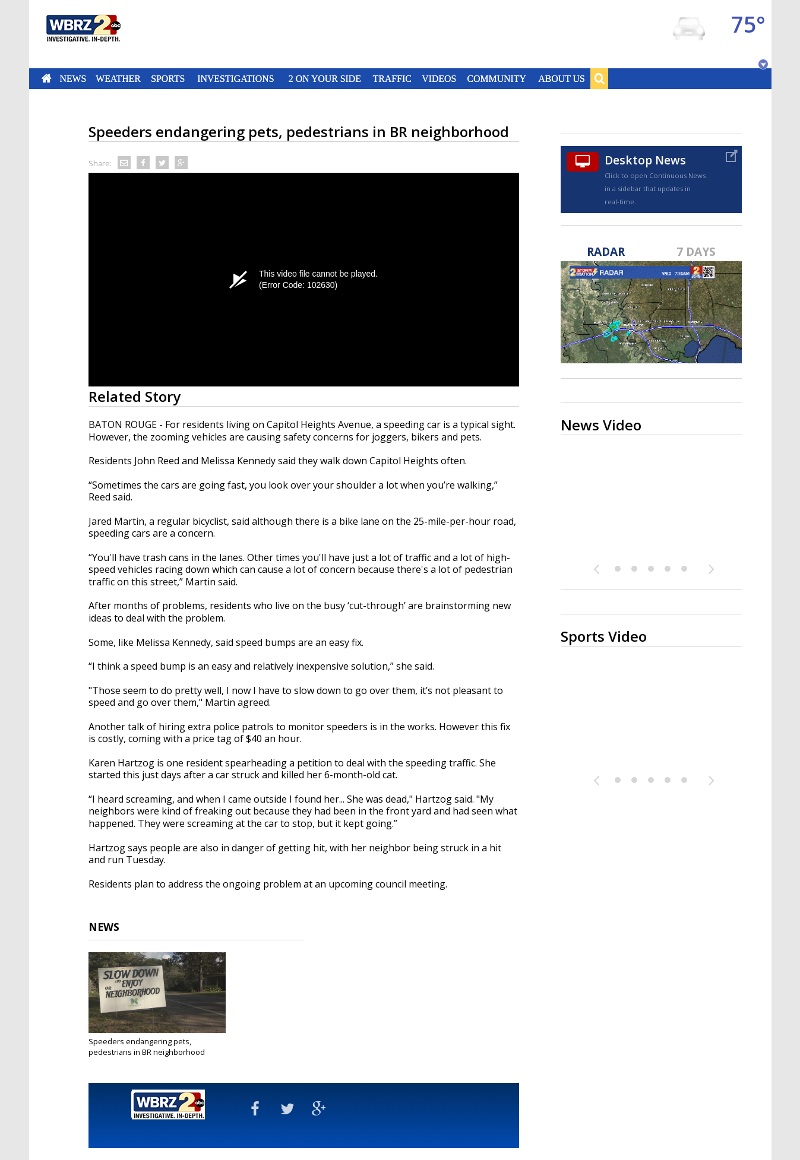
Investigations (235, 78)
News (72, 78)
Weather (118, 78)
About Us (561, 78)
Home (46, 78)
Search (599, 78)
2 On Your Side (324, 78)
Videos (439, 78)
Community (496, 78)
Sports (168, 78)
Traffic (392, 78)
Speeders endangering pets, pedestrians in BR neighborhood (146, 1046)
